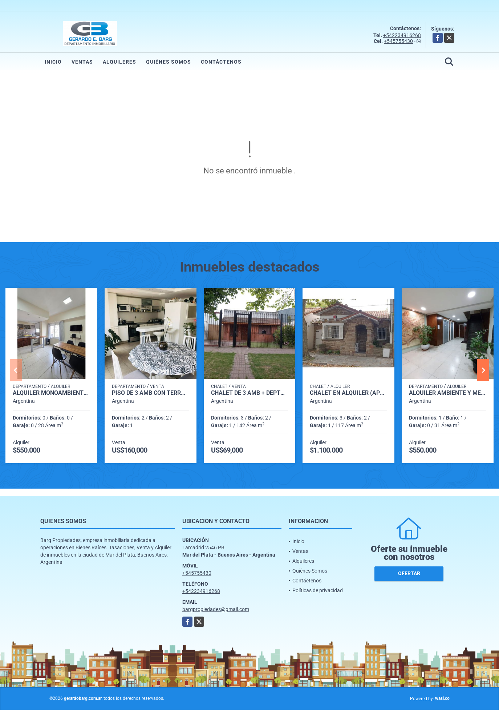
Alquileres (119, 62)
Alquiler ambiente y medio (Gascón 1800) (447, 393)
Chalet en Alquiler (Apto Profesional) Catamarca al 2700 (348, 393)
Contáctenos (221, 62)
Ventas (82, 62)
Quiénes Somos (168, 62)
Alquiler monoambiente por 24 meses (51, 393)
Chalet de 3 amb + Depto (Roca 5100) (249, 393)
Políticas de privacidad (317, 590)
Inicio (53, 62)
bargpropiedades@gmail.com (215, 609)
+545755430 (398, 41)
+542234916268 (402, 35)
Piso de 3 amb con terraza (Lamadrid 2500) (150, 393)
